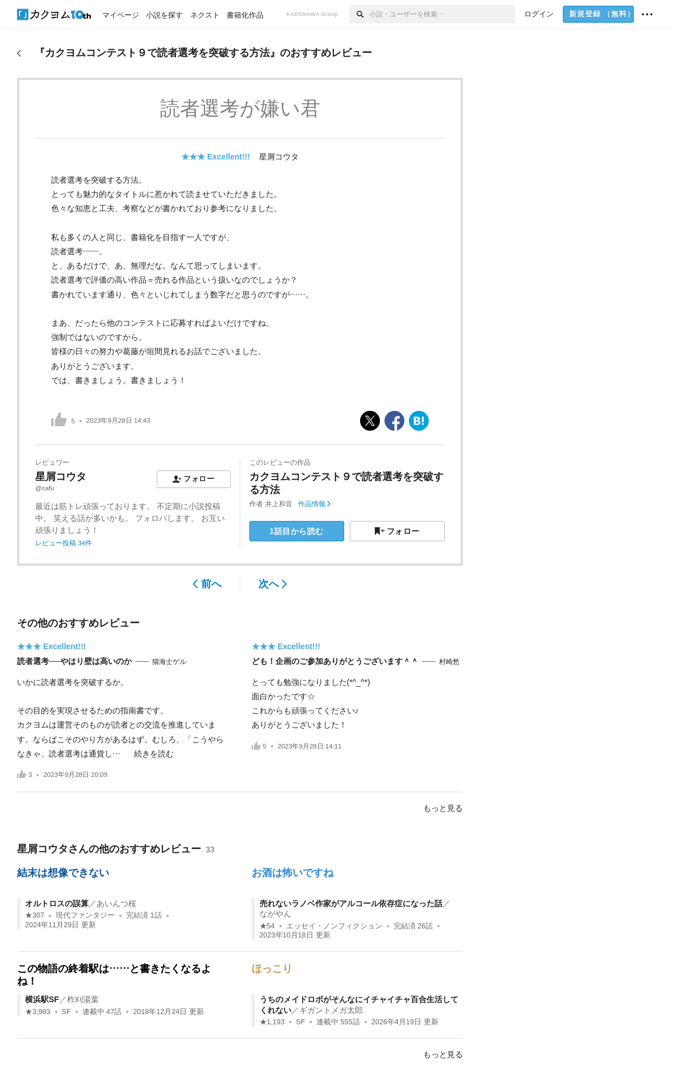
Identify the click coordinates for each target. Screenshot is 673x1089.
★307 (34, 915)
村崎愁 (449, 661)
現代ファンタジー (85, 915)
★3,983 (38, 1012)
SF (66, 1012)
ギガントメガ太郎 (331, 1010)
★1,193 (272, 1022)
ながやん (275, 913)
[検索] (359, 14)
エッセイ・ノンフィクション (334, 926)
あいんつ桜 (116, 903)
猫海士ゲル (169, 661)
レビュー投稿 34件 (63, 543)
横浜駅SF (42, 999)
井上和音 (278, 504)
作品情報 (314, 504)
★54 (267, 926)
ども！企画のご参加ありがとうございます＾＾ (335, 661)
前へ (207, 584)
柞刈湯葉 (83, 999)
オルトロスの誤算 (57, 903)
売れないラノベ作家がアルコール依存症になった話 (351, 903)
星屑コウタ (279, 156)
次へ (272, 584)
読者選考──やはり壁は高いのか (74, 661)
